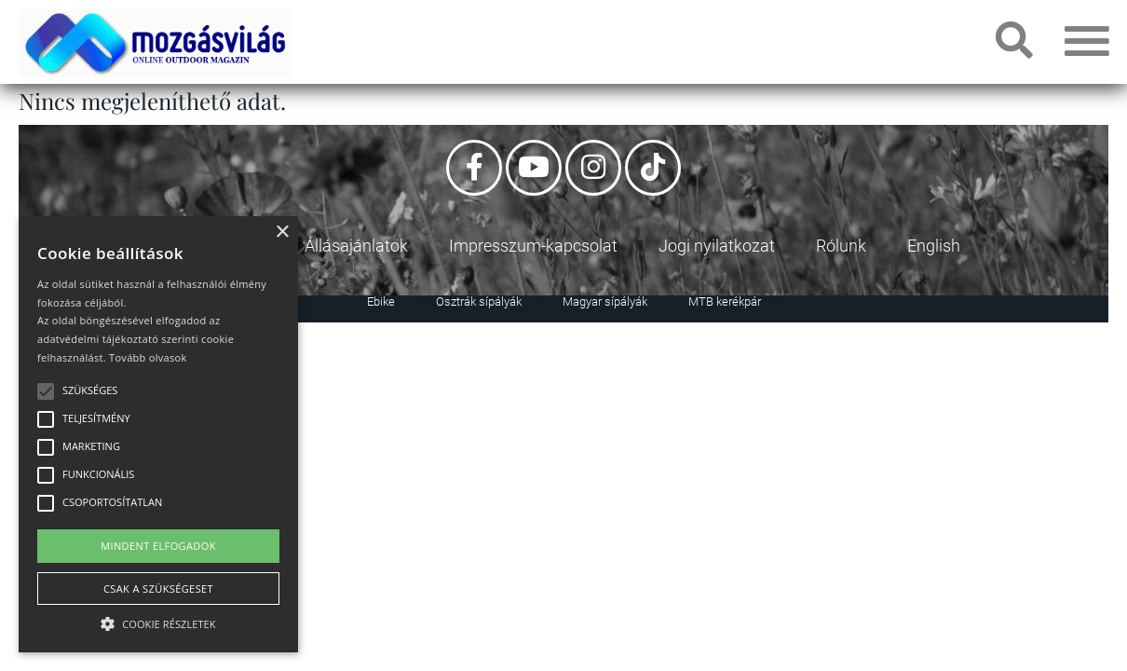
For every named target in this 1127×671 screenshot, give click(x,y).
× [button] (282, 233)
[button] (158, 621)
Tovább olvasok (147, 357)
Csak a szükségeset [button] (158, 589)
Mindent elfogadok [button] (158, 546)
